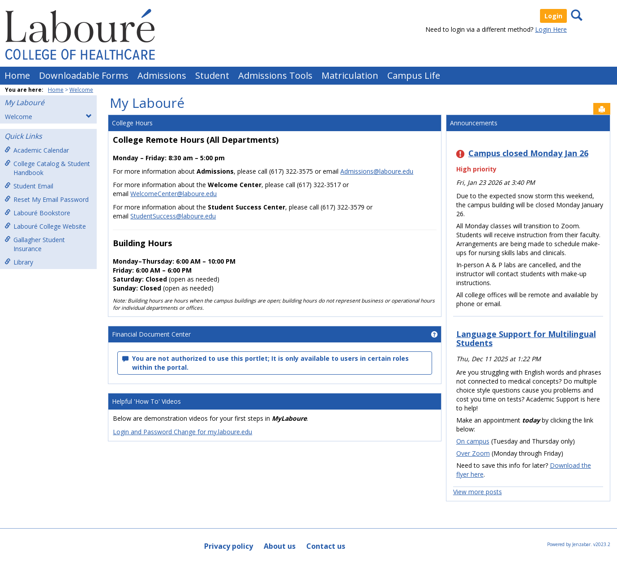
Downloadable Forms (84, 75)
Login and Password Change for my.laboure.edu (182, 431)
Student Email (28, 186)
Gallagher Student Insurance (34, 244)
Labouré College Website (45, 226)
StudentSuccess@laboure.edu (173, 216)
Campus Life (413, 75)
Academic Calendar (36, 150)
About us (280, 546)
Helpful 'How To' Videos (146, 401)
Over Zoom (473, 453)
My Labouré (24, 102)
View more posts (477, 491)
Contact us (325, 546)
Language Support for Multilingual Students (526, 338)
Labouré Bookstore (37, 213)
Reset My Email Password (46, 199)
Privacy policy (228, 546)
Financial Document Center (151, 334)
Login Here (551, 29)
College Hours (132, 123)
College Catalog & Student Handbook (47, 168)
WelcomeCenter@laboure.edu (173, 193)
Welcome (81, 90)
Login (553, 16)
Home (17, 75)
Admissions (161, 75)
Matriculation (349, 75)
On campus (472, 441)
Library (18, 262)
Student (212, 75)
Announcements (473, 123)
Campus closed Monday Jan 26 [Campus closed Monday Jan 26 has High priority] (528, 153)
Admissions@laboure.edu (376, 171)
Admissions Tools (275, 75)
